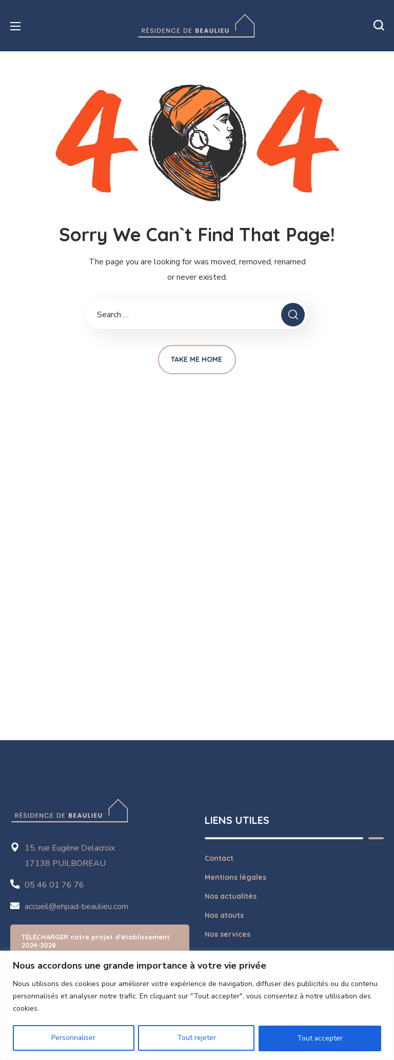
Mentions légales (235, 877)
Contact (219, 858)
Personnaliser (73, 1038)
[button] (378, 25)
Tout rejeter (196, 1038)
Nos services (227, 934)
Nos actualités (231, 896)
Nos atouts (224, 915)
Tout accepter (320, 1038)
